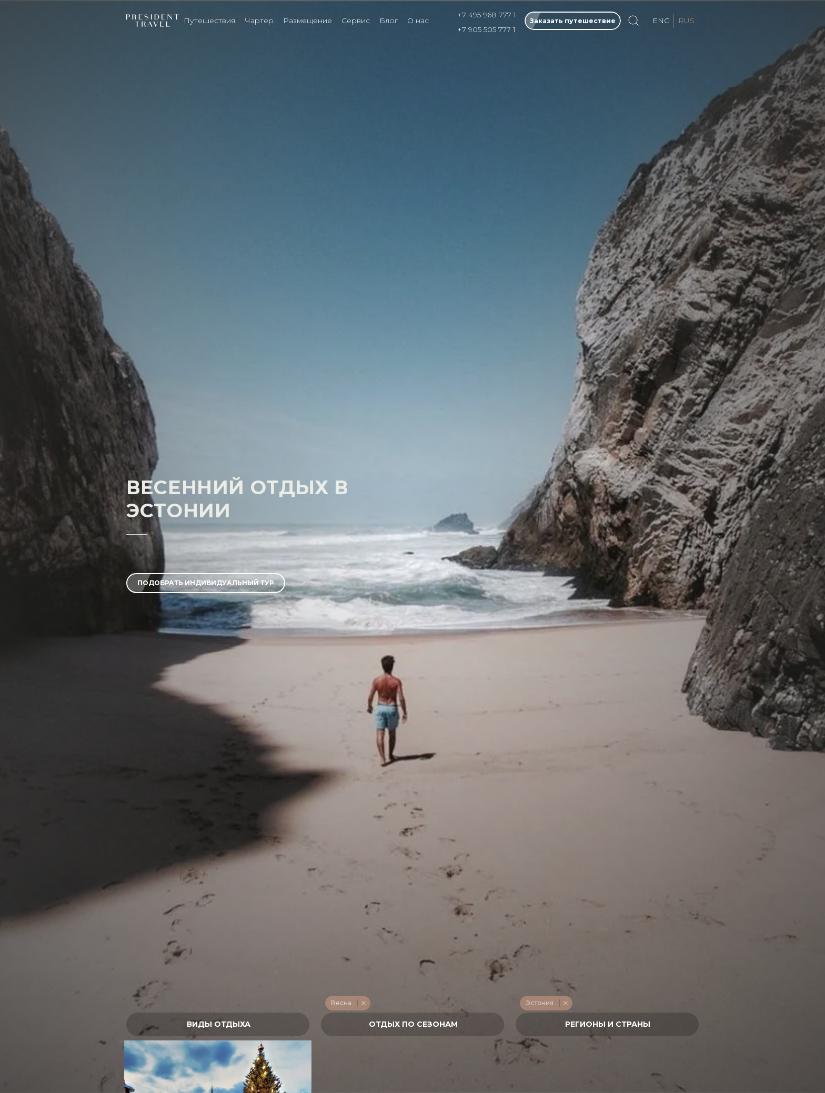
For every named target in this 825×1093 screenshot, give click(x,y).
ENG (661, 20)
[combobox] (217, 1024)
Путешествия (209, 20)
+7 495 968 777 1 (486, 14)
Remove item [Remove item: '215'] (363, 1003)
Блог (388, 20)
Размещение (307, 20)
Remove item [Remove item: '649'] (565, 1003)
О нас (418, 20)
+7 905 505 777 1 (486, 29)
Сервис (355, 20)
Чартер (259, 20)
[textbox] (218, 1024)
